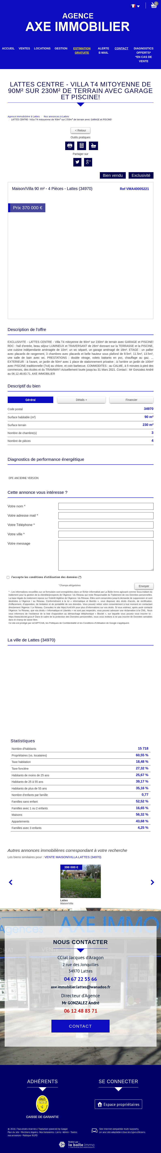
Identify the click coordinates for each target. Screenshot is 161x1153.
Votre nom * (17, 506)
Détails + (81, 399)
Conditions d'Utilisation (94, 623)
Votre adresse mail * (23, 515)
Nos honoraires (46, 1132)
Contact (121, 48)
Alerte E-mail (103, 50)
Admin (66, 1132)
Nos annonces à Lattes (56, 116)
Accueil (8, 48)
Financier (132, 399)
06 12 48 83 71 (80, 1010)
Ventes (24, 48)
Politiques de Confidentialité (63, 623)
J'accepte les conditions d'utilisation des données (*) (46, 577)
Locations (42, 48)
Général (30, 399)
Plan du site (13, 1132)
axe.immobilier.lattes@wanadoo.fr (80, 986)
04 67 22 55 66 (80, 979)
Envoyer (144, 586)
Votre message (19, 543)
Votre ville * (16, 534)
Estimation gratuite (82, 50)
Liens (58, 1132)
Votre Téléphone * (21, 525)
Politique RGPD (30, 1135)
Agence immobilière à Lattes (24, 116)
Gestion (61, 48)
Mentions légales (29, 1132)
